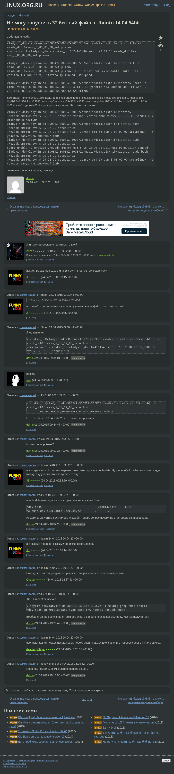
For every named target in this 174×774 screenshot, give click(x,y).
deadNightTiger (35, 649)
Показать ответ (35, 282)
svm (28, 380)
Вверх (166, 760)
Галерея (66, 5)
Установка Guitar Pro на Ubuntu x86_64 (42, 731)
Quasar (30, 579)
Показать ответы (36, 259)
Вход (166, 5)
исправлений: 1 (105, 255)
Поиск (111, 5)
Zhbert (30, 251)
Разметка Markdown (47, 760)
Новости (53, 5)
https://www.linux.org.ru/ (15, 766)
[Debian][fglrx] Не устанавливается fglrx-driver (46, 717)
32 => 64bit (109, 727)
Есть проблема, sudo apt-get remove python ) (46, 741)
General (24, 15)
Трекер (100, 5)
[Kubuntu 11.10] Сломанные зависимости (129, 722)
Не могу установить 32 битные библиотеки (130, 741)
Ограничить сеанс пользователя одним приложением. (34, 208)
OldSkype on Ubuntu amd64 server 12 (41, 736)
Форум (89, 5)
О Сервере (9, 760)
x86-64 (35, 28)
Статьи (78, 5)
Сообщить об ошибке (14, 763)
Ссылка (11, 197)
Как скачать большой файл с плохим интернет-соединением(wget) (141, 208)
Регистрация (151, 5)
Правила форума (26, 760)
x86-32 (25, 28)
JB (28, 277)
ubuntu (15, 28)
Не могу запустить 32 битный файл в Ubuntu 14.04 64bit (73, 22)
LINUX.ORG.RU (23, 5)
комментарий (28, 294)
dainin (30, 178)
